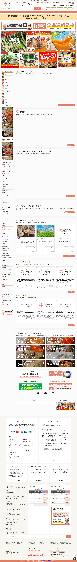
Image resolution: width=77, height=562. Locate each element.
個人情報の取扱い (63, 542)
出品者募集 (8, 543)
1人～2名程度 (5, 239)
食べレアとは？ (20, 5)
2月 (10, 164)
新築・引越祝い (6, 190)
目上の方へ (5, 231)
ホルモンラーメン (49, 9)
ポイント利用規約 (31, 543)
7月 (4, 171)
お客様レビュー (6, 294)
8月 (10, 171)
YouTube (53, 393)
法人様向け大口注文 (70, 3)
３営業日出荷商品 (7, 257)
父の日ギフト (5, 213)
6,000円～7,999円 (7, 272)
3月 (4, 166)
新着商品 (5, 250)
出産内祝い (5, 200)
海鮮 (3, 11)
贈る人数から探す (17, 510)
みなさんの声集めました (8, 297)
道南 (4, 288)
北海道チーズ (9, 496)
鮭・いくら (22, 493)
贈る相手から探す (10, 510)
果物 (39, 11)
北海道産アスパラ (10, 493)
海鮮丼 (8, 495)
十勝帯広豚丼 (18, 495)
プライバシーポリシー (43, 560)
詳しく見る (22, 460)
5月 (15, 504)
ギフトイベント (19, 509)
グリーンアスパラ (60, 8)
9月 (4, 173)
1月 (4, 164)
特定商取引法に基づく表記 (54, 542)
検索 (37, 8)
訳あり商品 (70, 8)
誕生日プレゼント (6, 184)
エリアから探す (5, 279)
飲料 (68, 11)
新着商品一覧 (70, 145)
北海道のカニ (16, 493)
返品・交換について (64, 2)
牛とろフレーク (13, 499)
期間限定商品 (6, 255)
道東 (4, 282)
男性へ (4, 225)
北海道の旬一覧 (70, 196)
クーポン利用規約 (42, 543)
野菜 (19, 11)
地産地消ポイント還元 (10, 542)
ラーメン (17, 496)
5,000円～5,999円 (7, 269)
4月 (10, 166)
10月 (10, 173)
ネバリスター (19, 499)
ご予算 (3, 260)
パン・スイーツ (11, 11)
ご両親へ (4, 227)
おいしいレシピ (6, 302)
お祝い (8, 509)
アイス (13, 496)
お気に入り (62, 5)
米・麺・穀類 (46, 11)
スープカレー (22, 496)
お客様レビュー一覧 (69, 212)
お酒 (74, 11)
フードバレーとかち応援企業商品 (19, 532)
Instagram (45, 393)
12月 (10, 175)
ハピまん (65, 8)
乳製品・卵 (32, 11)
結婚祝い (4, 186)
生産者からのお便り (7, 300)
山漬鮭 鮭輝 (9, 501)
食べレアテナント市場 (11, 533)
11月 (4, 175)
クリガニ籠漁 (54, 8)
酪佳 (12, 501)
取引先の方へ (5, 233)
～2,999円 (5, 263)
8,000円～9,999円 (7, 274)
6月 (18, 504)
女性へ (4, 223)
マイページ (52, 540)
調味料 (62, 11)
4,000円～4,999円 (7, 267)
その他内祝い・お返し (7, 202)
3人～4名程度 (5, 241)
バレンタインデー (6, 207)
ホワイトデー (5, 209)
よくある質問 (52, 2)
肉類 (25, 11)
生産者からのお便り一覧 (68, 255)
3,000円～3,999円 (7, 265)
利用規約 (49, 560)
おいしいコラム (6, 304)
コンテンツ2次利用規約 (54, 543)
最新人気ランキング (7, 253)
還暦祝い (4, 192)
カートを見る (71, 5)
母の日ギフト (5, 211)
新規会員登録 (71, 2)
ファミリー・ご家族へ (7, 229)
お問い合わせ (46, 2)
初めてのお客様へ (40, 2)
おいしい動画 (6, 306)
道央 (4, 284)
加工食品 (55, 11)
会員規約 (18, 543)
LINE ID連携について (32, 542)
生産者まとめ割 (63, 540)
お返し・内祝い (13, 509)
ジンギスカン (12, 495)
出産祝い (4, 188)
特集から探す (6, 248)
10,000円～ (5, 276)
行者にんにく (48, 8)
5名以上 (4, 243)
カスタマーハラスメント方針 (65, 543)
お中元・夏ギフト (6, 215)
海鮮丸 (24, 499)
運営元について (9, 553)
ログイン (55, 5)
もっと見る (70, 291)
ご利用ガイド (57, 2)
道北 (4, 286)
